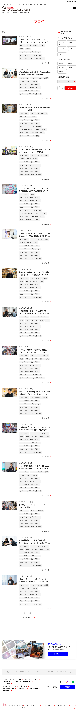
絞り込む (70, 88)
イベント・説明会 (52, 687)
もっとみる (29, 617)
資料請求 (70, 687)
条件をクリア (61, 88)
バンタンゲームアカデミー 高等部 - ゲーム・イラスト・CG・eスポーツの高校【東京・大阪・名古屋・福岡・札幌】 (35, 672)
